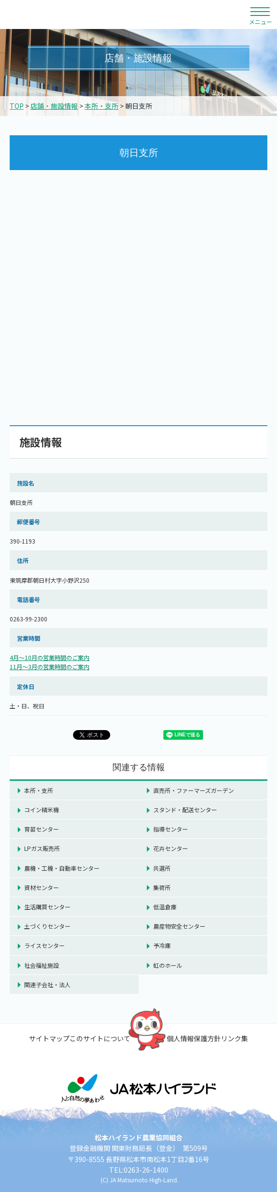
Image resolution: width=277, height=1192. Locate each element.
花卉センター (170, 848)
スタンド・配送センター (185, 809)
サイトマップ (49, 1038)
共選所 (162, 868)
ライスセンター (44, 945)
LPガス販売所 (42, 848)
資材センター (41, 887)
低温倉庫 (164, 907)
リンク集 (234, 1038)
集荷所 (162, 887)
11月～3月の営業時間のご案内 (49, 666)
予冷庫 (162, 945)
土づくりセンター (47, 926)
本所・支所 (101, 106)
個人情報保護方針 (194, 1038)
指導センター (170, 829)
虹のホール (167, 965)
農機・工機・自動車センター (62, 868)
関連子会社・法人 (47, 984)
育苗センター (41, 829)
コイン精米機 (41, 809)
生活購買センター (47, 907)
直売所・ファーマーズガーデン (193, 790)
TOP (17, 106)
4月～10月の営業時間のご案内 (49, 657)
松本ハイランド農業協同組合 (89, 14)
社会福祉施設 (41, 965)
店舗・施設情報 (54, 106)
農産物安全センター (179, 926)
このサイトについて (100, 1038)
